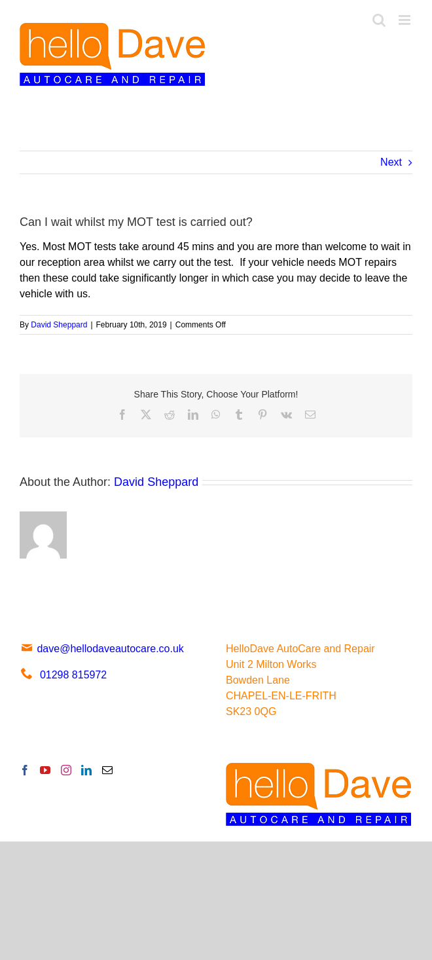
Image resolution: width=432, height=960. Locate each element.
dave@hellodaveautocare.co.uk (102, 648)
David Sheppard (59, 324)
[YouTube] (45, 770)
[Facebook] (25, 770)
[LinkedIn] (86, 770)
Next (391, 162)
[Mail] (107, 770)
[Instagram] (66, 770)
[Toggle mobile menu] (405, 20)
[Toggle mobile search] (379, 20)
